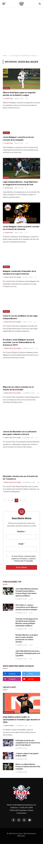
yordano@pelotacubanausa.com (24, 805)
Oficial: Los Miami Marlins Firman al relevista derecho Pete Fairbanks (27, 766)
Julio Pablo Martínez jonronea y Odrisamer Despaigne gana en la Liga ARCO (27, 653)
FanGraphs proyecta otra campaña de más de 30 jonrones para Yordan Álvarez (27, 743)
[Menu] (3, 3)
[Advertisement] (21, 31)
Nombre (21, 531)
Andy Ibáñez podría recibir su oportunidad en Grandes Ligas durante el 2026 (21, 719)
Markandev (21, 836)
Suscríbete (21, 567)
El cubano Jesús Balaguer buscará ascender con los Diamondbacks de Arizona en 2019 (19, 342)
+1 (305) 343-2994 (26, 807)
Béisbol (6, 88)
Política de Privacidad (23, 561)
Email (21, 544)
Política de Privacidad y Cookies (21, 810)
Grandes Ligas (9, 712)
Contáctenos (21, 813)
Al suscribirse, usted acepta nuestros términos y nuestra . (23, 558)
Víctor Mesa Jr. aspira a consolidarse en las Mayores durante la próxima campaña (26, 607)
